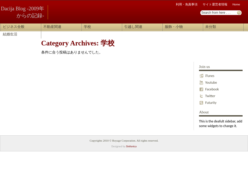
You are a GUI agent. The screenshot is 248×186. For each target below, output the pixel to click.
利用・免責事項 (186, 4)
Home (236, 4)
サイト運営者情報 (215, 4)
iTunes (206, 75)
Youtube (208, 81)
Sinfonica (131, 146)
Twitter (207, 95)
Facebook (209, 88)
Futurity (208, 101)
